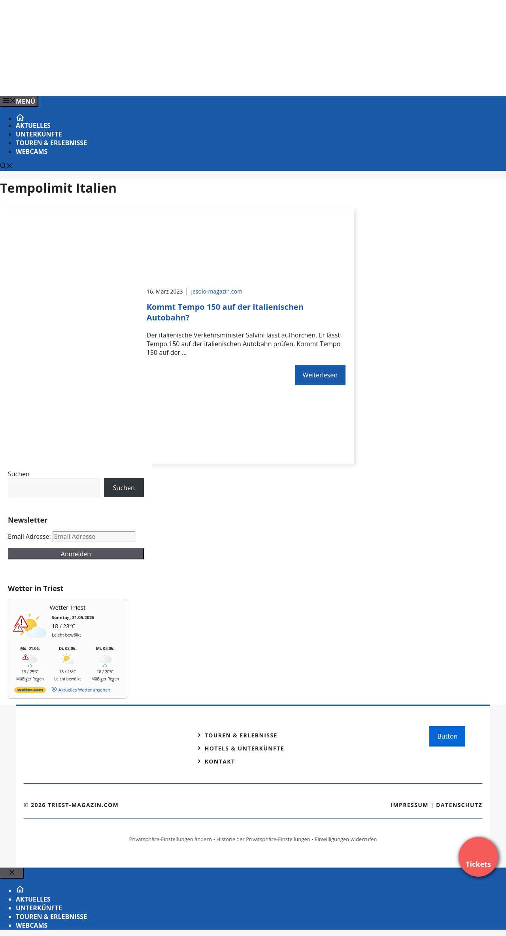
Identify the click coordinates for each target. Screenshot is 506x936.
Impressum (410, 805)
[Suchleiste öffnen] (6, 166)
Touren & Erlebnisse (51, 142)
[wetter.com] (30, 691)
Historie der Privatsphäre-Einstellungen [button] (263, 839)
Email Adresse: (30, 536)
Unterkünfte (39, 134)
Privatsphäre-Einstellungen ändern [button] (170, 839)
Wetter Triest (68, 607)
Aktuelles (33, 125)
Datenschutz (459, 805)
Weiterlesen (320, 375)
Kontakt (220, 761)
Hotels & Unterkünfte (244, 748)
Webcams (31, 151)
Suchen (19, 474)
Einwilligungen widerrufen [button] (346, 839)
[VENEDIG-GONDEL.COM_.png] (160, 81)
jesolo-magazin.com (216, 291)
